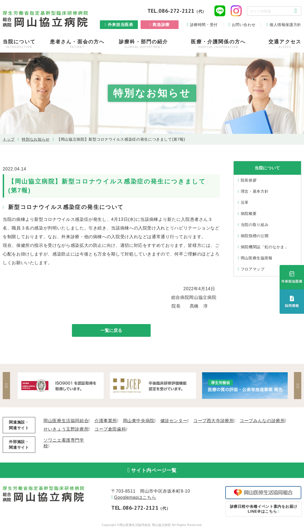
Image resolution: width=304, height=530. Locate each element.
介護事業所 (105, 421)
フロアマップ (253, 269)
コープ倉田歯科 (110, 429)
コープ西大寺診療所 (213, 421)
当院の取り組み (254, 224)
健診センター (174, 421)
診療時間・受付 (204, 24)
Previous (7, 385)
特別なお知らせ (35, 139)
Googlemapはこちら (135, 498)
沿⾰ (245, 202)
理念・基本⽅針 (254, 191)
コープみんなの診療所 (262, 421)
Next (297, 385)
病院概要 (249, 213)
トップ (9, 139)
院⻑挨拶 (249, 180)
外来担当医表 (120, 24)
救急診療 (161, 24)
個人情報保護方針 (285, 24)
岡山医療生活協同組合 (65, 421)
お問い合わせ (244, 24)
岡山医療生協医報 (257, 258)
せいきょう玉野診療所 (65, 429)
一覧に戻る (111, 330)
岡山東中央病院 (138, 421)
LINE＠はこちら (263, 509)
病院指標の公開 (254, 236)
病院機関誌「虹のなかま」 (265, 247)
